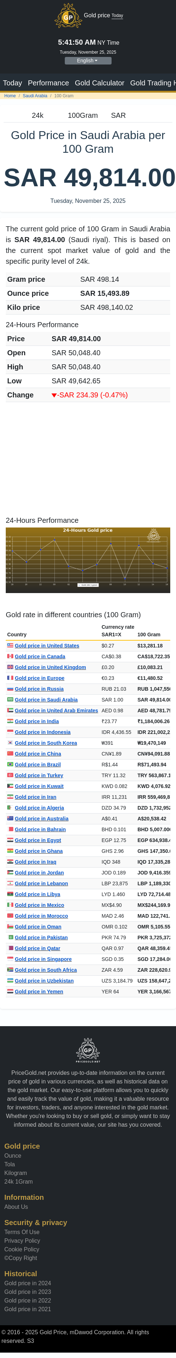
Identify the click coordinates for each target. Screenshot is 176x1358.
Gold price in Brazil (34, 764)
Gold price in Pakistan (37, 937)
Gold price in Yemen (35, 991)
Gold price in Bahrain (36, 829)
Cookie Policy (21, 1249)
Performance (48, 83)
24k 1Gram (18, 1182)
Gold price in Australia (37, 819)
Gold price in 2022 (27, 1300)
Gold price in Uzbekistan (40, 981)
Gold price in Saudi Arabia (42, 700)
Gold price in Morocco (37, 916)
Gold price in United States (43, 646)
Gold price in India (33, 721)
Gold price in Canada (36, 656)
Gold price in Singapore (39, 959)
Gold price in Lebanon (37, 883)
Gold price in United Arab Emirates (52, 710)
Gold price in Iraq (31, 862)
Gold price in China (34, 754)
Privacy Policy (22, 1241)
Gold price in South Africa (42, 970)
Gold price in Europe (35, 678)
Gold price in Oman (34, 927)
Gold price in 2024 (27, 1283)
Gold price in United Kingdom (46, 667)
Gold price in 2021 (27, 1309)
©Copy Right (20, 1258)
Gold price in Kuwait (35, 786)
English (85, 60)
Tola (9, 1164)
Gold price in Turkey (35, 775)
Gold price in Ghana (35, 851)
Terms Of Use (22, 1232)
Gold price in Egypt (34, 840)
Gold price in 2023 (27, 1292)
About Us (16, 1207)
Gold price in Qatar (33, 948)
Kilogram (15, 1173)
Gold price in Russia (35, 689)
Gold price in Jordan (35, 873)
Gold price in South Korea (42, 743)
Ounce (12, 1156)
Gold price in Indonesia (39, 732)
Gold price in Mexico (35, 905)
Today (12, 83)
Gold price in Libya (33, 894)
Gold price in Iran (31, 797)
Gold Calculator (100, 83)
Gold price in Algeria (35, 808)
